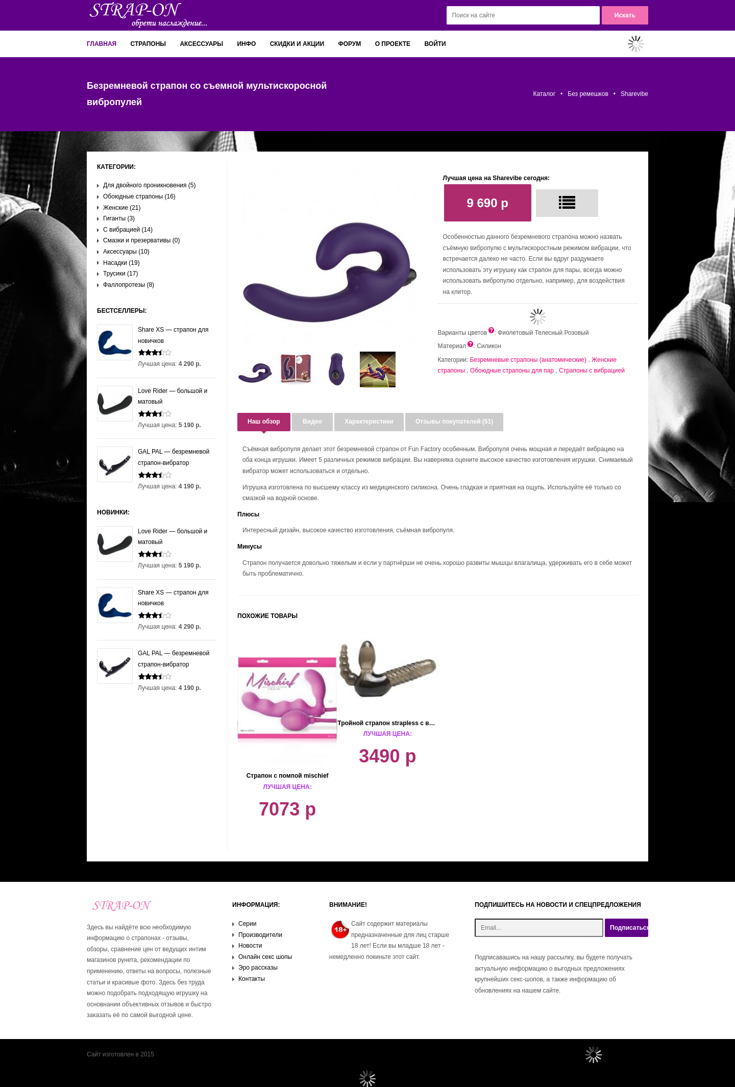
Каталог (544, 93)
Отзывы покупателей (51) (454, 421)
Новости (250, 945)
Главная (101, 43)
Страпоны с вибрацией (592, 370)
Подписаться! (629, 927)
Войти (435, 43)
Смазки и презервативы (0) (141, 240)
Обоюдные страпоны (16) (139, 196)
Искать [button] (625, 15)
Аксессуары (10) (126, 251)
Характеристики (369, 421)
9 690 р (487, 203)
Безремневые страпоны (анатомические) (528, 359)
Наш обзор (264, 421)
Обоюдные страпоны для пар (512, 370)
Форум (349, 43)
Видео (312, 421)
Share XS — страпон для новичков (153, 336)
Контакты (251, 978)
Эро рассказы (258, 967)
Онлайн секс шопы (265, 956)
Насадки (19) (121, 262)
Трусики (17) (120, 273)
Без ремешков (588, 93)
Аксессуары (201, 43)
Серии (247, 923)
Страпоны (148, 43)
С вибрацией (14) (128, 229)
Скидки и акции (297, 43)
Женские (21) (122, 207)
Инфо (246, 43)
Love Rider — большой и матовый (152, 397)
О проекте (392, 43)
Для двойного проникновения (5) (149, 185)
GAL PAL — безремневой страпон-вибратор (153, 457)
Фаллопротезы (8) (128, 284)
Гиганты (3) (119, 218)
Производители (260, 934)
